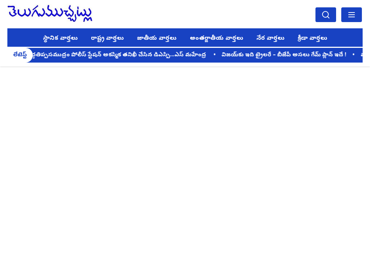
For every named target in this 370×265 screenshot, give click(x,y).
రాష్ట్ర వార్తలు (107, 39)
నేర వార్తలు (270, 39)
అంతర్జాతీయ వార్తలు (216, 39)
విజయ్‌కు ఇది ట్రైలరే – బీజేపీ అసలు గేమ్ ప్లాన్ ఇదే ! (285, 55)
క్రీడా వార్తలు (312, 39)
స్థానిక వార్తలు (60, 39)
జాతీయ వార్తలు (157, 39)
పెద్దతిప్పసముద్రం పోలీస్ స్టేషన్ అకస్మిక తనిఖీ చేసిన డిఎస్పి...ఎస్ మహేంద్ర (118, 55)
